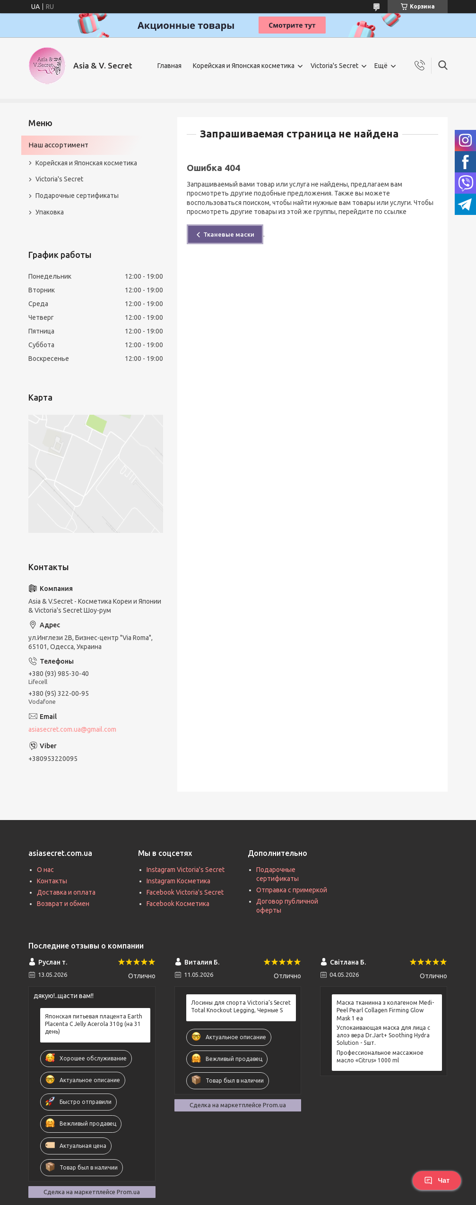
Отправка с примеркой (291, 890)
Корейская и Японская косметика (243, 65)
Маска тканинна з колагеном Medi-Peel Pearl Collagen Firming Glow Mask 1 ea (385, 1010)
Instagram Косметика (178, 881)
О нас (45, 869)
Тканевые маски (228, 234)
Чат (437, 1180)
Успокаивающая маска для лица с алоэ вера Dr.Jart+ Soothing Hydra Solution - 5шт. (383, 1035)
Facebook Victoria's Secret (185, 892)
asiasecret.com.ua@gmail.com (72, 729)
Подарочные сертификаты (77, 195)
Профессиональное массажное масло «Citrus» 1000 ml (380, 1056)
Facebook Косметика (178, 903)
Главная (169, 65)
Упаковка (49, 212)
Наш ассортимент (58, 145)
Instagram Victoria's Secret (186, 869)
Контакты (52, 881)
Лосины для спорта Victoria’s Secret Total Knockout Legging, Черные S (241, 1006)
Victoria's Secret (334, 65)
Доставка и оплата (66, 892)
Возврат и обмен (63, 903)
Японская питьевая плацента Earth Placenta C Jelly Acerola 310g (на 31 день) (93, 1023)
